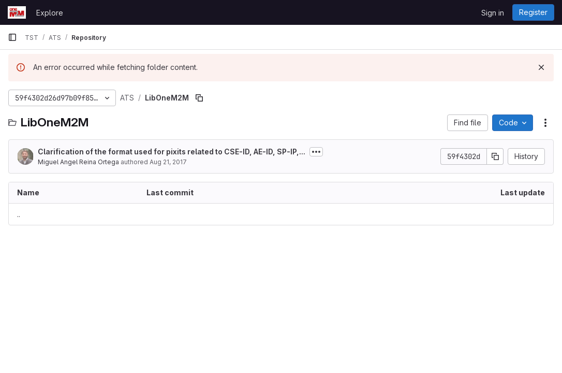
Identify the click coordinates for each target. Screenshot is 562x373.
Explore (49, 12)
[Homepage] (17, 12)
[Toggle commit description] (316, 151)
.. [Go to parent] (18, 214)
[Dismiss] (541, 67)
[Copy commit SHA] (495, 156)
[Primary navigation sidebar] (12, 37)
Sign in (492, 12)
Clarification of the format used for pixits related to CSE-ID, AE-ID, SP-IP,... (171, 151)
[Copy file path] (199, 98)
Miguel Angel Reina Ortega (78, 162)
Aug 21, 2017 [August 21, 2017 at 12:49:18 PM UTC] (168, 162)
